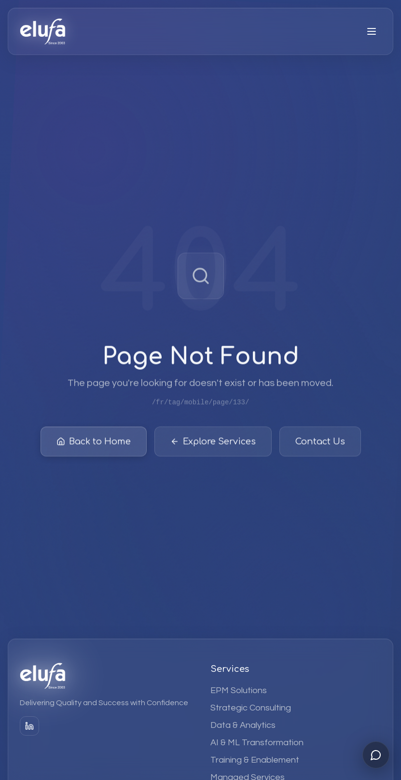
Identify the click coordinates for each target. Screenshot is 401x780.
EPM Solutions (238, 690)
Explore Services (213, 444)
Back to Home (93, 444)
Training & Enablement (254, 760)
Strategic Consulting (250, 707)
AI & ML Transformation (257, 742)
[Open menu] (371, 31)
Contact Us (320, 444)
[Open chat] (375, 754)
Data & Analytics (243, 725)
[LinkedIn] (29, 726)
